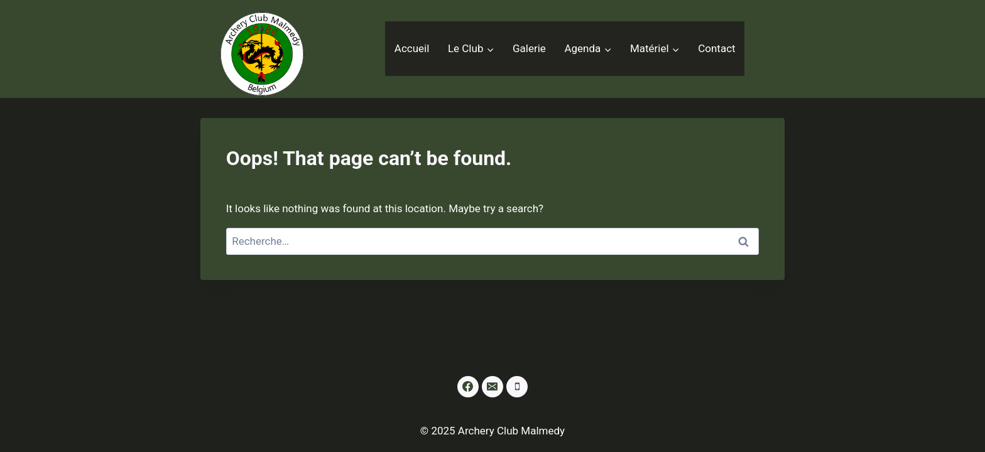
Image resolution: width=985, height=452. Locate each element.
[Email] (492, 386)
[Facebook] (468, 386)
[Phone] (517, 386)
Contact (716, 48)
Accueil (412, 48)
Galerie (529, 48)
